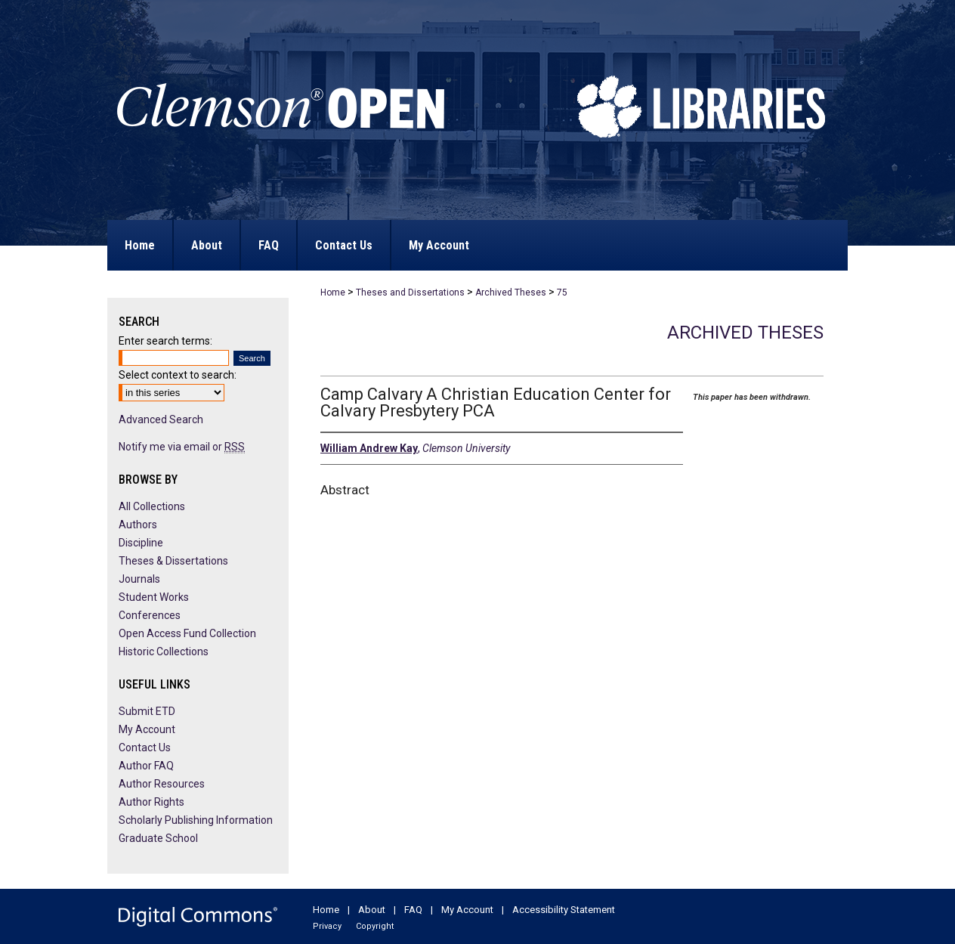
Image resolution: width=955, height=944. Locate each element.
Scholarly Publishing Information (196, 820)
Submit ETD (147, 711)
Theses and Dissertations (410, 292)
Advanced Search (161, 419)
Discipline (141, 543)
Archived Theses (510, 292)
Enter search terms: (165, 341)
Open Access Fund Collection (187, 633)
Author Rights (151, 802)
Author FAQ (146, 766)
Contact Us (145, 747)
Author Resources (162, 784)
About (371, 909)
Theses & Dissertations (173, 561)
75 (562, 292)
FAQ (413, 909)
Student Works (154, 597)
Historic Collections (164, 651)
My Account (147, 729)
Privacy (327, 926)
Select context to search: (177, 375)
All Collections (152, 506)
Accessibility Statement (563, 909)
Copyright (375, 926)
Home (332, 292)
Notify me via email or (182, 447)
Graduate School (158, 838)
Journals (139, 579)
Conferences (150, 615)
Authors (138, 524)
